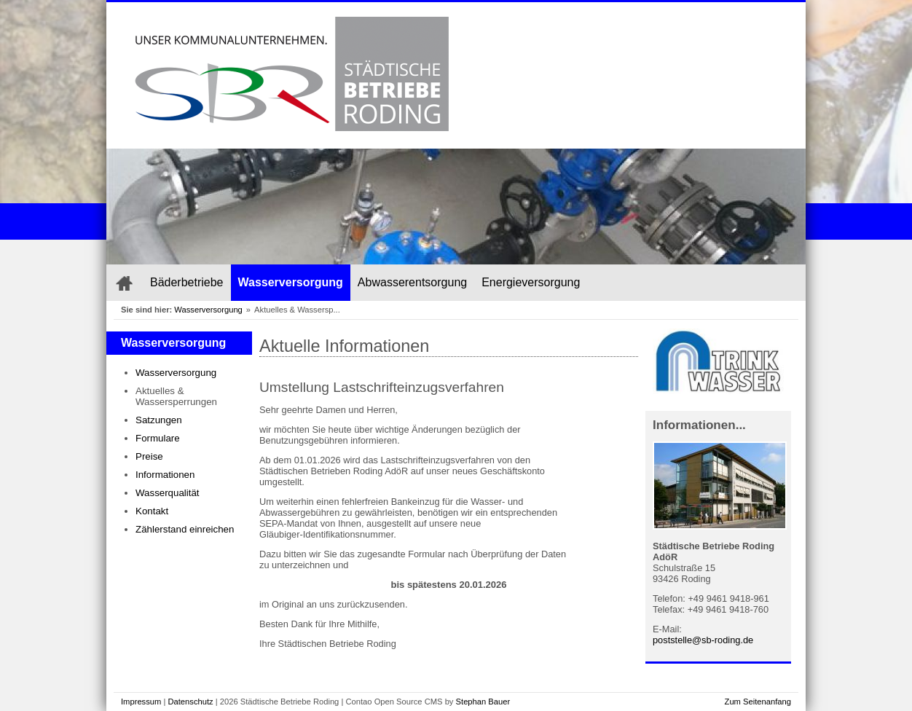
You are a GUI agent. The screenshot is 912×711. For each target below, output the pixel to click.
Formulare (157, 438)
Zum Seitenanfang (758, 701)
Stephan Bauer (483, 701)
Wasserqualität (167, 492)
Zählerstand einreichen (184, 529)
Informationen (164, 474)
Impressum (141, 701)
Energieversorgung (530, 282)
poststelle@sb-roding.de (703, 640)
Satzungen (158, 420)
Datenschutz (190, 701)
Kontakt (151, 511)
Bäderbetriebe (187, 282)
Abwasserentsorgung (412, 282)
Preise (149, 456)
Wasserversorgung (290, 282)
